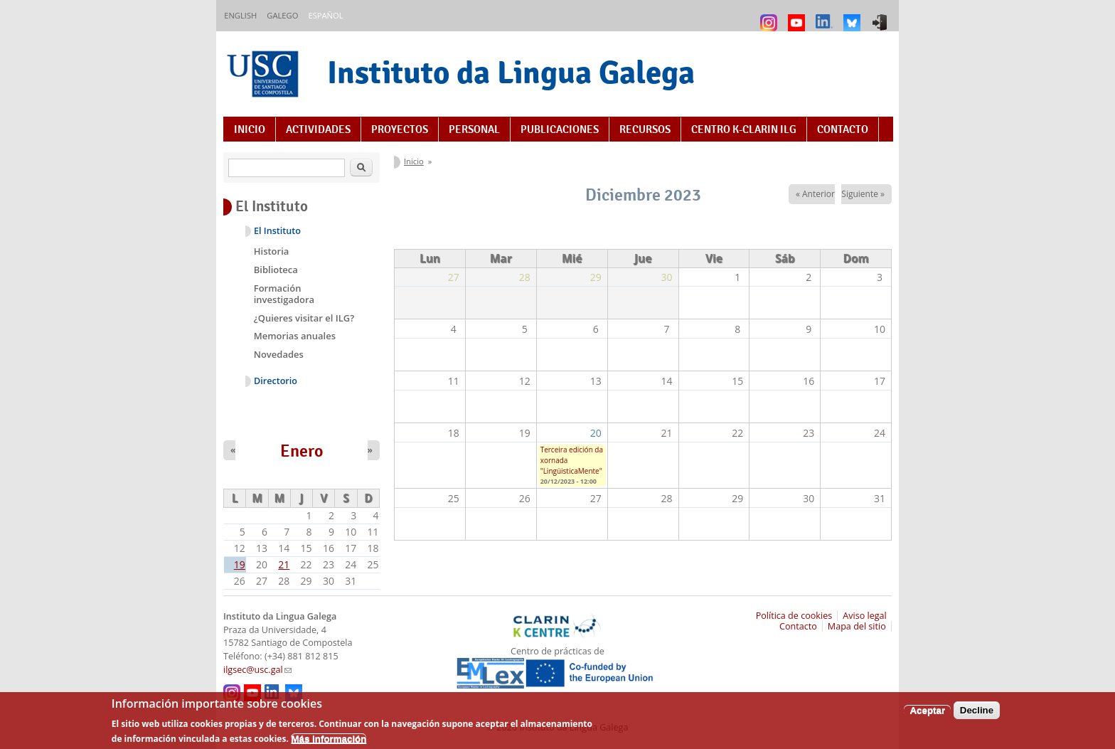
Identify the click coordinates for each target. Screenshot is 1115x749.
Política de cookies (794, 615)
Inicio (249, 129)
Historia (271, 251)
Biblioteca (276, 269)
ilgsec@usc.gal (257, 670)
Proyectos (399, 129)
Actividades (318, 129)
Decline (976, 715)
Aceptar (927, 715)
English (240, 15)
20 (596, 433)
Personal (474, 129)
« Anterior (815, 194)
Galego (282, 15)
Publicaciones (560, 129)
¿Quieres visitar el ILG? (304, 318)
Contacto (842, 129)
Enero (302, 451)
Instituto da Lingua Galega (511, 72)
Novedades (279, 354)
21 (283, 564)
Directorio (275, 381)
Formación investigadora (284, 294)
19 (239, 564)
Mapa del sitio (857, 626)
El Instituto (277, 231)
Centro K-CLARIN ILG (743, 129)
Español (325, 15)
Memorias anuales (295, 335)
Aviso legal (865, 615)
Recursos (645, 129)
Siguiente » (863, 194)
